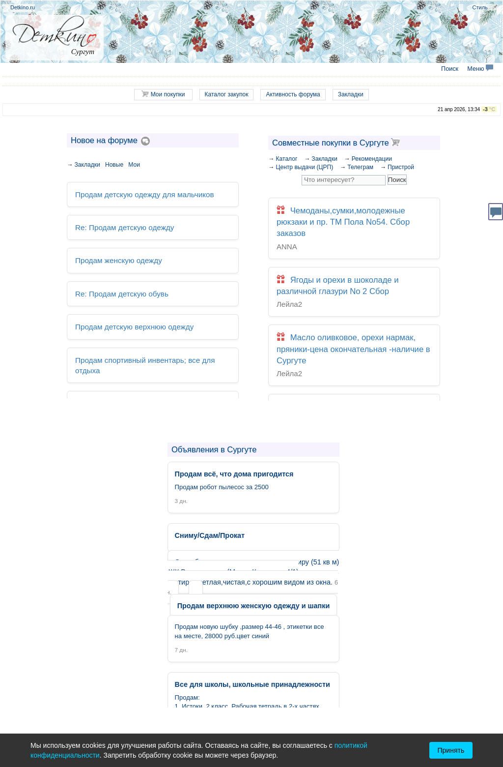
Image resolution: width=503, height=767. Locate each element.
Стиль (480, 7)
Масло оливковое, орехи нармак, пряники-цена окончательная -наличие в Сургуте (354, 328)
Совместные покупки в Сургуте (336, 142)
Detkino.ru (22, 7)
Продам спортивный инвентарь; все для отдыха (148, 352)
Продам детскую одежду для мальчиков (135, 193)
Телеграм (360, 167)
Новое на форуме (104, 140)
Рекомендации (372, 158)
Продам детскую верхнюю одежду (126, 320)
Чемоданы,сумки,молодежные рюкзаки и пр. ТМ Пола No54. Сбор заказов (354, 221)
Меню (480, 68)
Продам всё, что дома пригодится (126, 383)
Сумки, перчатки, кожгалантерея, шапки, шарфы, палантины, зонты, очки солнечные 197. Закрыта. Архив (354, 386)
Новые (114, 164)
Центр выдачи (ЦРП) (304, 167)
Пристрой (401, 167)
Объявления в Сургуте (213, 449)
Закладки (350, 94)
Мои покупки (163, 94)
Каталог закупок (227, 94)
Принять (451, 750)
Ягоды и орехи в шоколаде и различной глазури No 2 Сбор (354, 274)
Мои (134, 164)
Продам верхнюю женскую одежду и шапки (253, 606)
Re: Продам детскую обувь (115, 288)
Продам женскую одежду (113, 257)
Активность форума (293, 94)
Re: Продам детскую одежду (118, 225)
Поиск (449, 68)
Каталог (286, 158)
